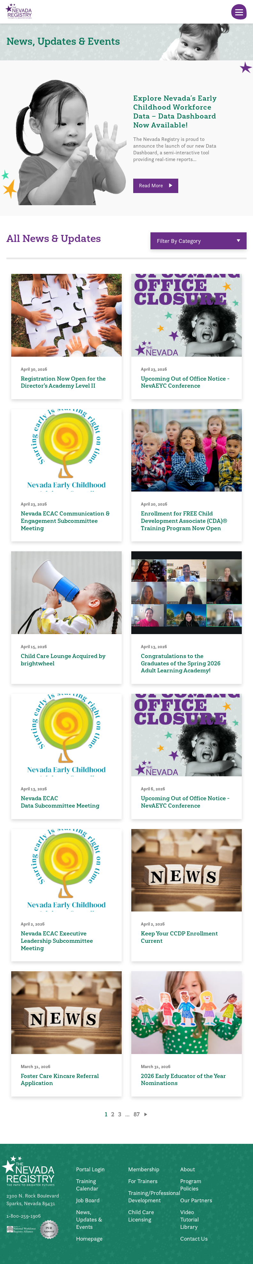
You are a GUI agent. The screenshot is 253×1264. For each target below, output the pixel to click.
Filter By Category (198, 240)
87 (137, 1114)
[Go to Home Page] (18, 11)
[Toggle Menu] (239, 11)
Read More (155, 185)
